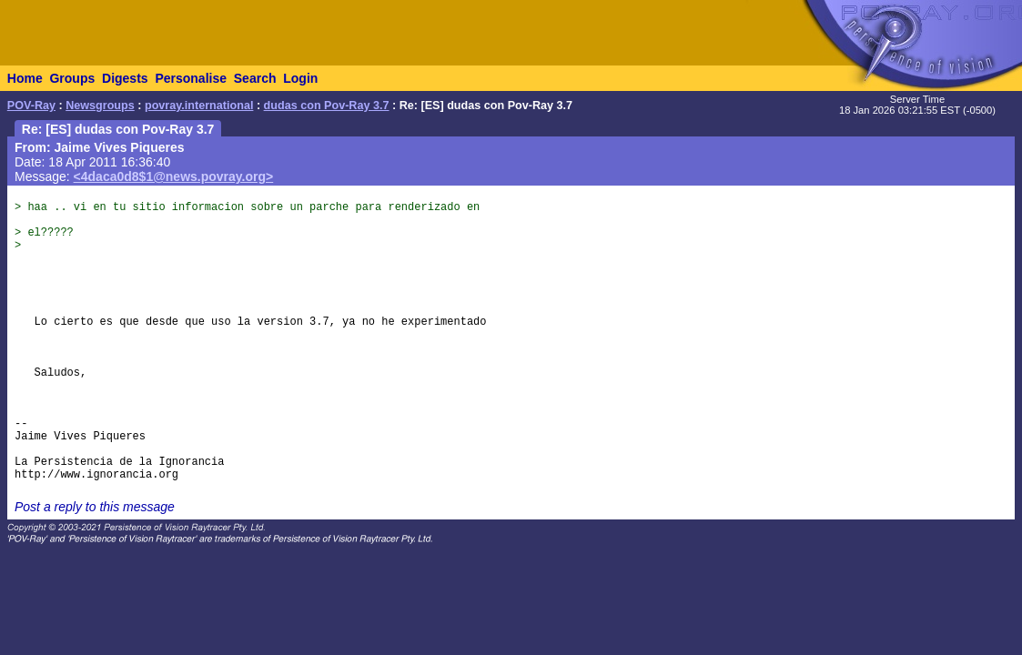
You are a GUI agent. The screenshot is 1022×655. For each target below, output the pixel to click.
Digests (125, 78)
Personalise (191, 78)
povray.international (199, 105)
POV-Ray (31, 105)
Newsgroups (100, 105)
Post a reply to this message (95, 506)
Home (25, 78)
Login (300, 78)
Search (255, 78)
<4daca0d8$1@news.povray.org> (174, 176)
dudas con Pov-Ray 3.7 (327, 105)
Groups (72, 78)
